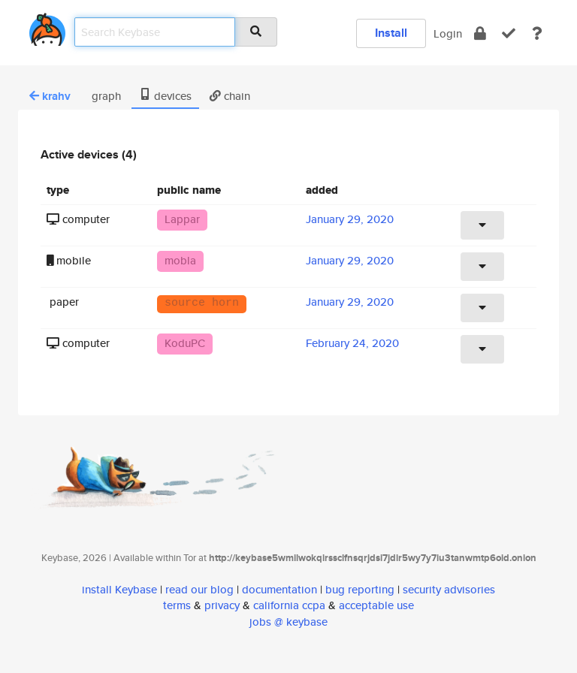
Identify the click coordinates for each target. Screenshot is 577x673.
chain (230, 96)
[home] (47, 26)
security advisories (449, 589)
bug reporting (359, 589)
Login (448, 33)
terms (177, 605)
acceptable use (376, 605)
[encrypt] (480, 33)
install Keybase (119, 589)
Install (391, 32)
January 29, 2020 (350, 219)
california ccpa (289, 605)
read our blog (199, 589)
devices (165, 96)
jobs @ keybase (288, 621)
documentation (279, 589)
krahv (50, 96)
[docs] (537, 33)
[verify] (508, 33)
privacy (222, 605)
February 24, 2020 (352, 343)
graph (105, 96)
